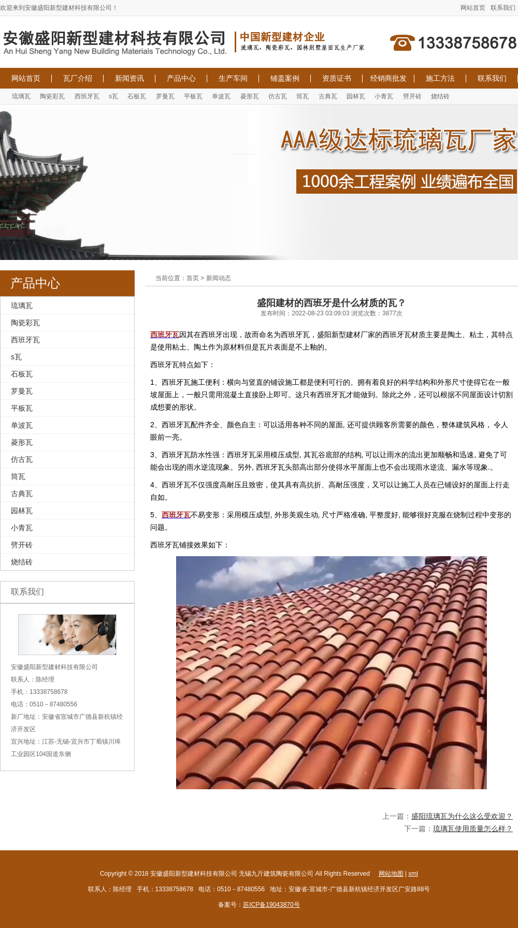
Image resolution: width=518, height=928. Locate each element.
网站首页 (473, 7)
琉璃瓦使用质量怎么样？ (473, 828)
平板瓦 (193, 96)
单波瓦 (221, 96)
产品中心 (181, 78)
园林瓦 (356, 96)
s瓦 (113, 96)
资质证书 (336, 78)
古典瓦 (328, 96)
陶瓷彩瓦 (52, 96)
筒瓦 (302, 96)
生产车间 (233, 78)
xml (413, 873)
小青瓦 (384, 96)
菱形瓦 (249, 96)
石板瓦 (136, 96)
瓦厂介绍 (77, 78)
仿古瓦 (277, 96)
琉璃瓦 (21, 96)
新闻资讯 (129, 78)
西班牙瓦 (87, 96)
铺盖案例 (284, 78)
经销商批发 (388, 78)
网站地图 (391, 873)
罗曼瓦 (165, 96)
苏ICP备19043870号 (271, 904)
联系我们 (503, 7)
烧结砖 (440, 96)
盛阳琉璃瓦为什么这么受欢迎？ (462, 816)
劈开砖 (412, 96)
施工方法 (440, 78)
